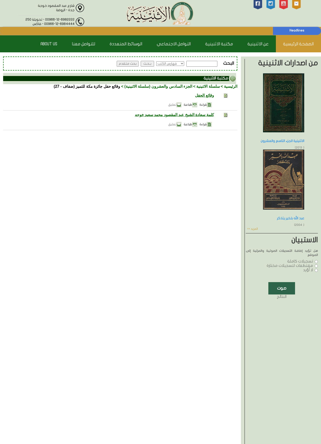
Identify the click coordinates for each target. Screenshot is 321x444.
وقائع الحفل (204, 95)
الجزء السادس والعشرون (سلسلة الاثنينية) (158, 86)
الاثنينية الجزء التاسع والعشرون (282, 141)
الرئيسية (230, 86)
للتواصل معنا (83, 44)
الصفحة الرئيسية (298, 44)
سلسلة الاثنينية (208, 86)
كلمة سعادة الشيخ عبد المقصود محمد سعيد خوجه (174, 115)
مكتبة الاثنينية (219, 44)
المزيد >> (252, 228)
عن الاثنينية (258, 44)
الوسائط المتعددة (126, 44)
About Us (49, 44)
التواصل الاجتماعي (174, 44)
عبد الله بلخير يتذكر (290, 218)
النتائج (282, 297)
